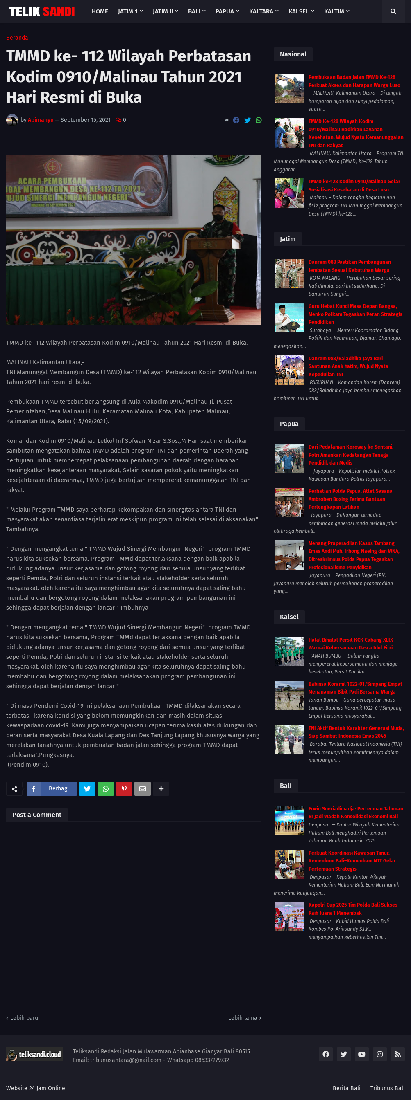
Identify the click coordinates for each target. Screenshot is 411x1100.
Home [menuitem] (100, 11)
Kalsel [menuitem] (298, 11)
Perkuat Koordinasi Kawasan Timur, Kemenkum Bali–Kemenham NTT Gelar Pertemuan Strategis (352, 861)
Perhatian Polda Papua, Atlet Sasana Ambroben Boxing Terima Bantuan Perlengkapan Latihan (351, 499)
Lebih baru (24, 1018)
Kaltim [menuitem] (334, 11)
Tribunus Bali (387, 1088)
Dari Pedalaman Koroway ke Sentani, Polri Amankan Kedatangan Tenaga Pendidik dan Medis (351, 455)
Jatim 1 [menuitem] (128, 11)
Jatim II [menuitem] (163, 11)
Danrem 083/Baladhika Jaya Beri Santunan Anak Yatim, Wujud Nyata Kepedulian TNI (348, 366)
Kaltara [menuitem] (261, 11)
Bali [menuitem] (194, 11)
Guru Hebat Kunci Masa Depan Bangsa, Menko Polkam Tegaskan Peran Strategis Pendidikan (355, 314)
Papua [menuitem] (225, 11)
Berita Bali (347, 1088)
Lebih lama (242, 1018)
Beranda (17, 38)
